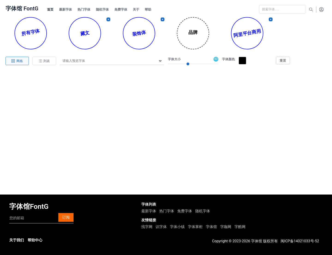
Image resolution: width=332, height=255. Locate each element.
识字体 (161, 227)
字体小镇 (177, 227)
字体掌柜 (195, 227)
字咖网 (225, 227)
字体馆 (211, 227)
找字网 (146, 227)
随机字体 (202, 211)
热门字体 (166, 211)
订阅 (66, 217)
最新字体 (148, 211)
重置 (283, 60)
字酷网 (240, 227)
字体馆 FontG (22, 8)
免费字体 (184, 211)
